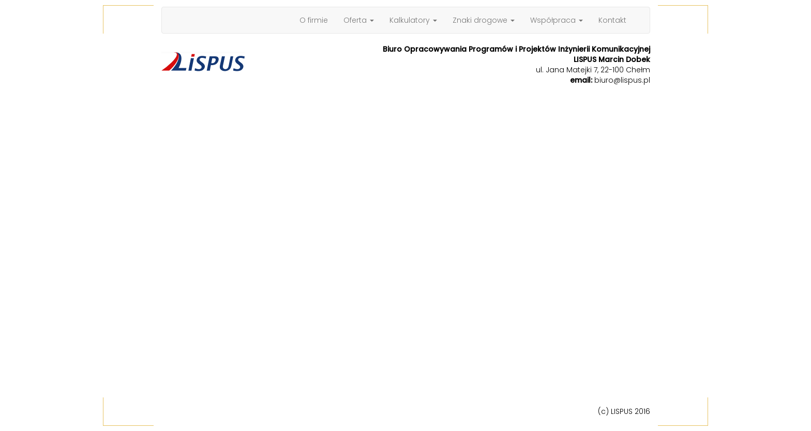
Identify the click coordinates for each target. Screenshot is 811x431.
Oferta (358, 20)
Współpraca (556, 20)
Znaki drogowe (484, 20)
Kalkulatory (413, 20)
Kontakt (612, 20)
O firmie (313, 20)
